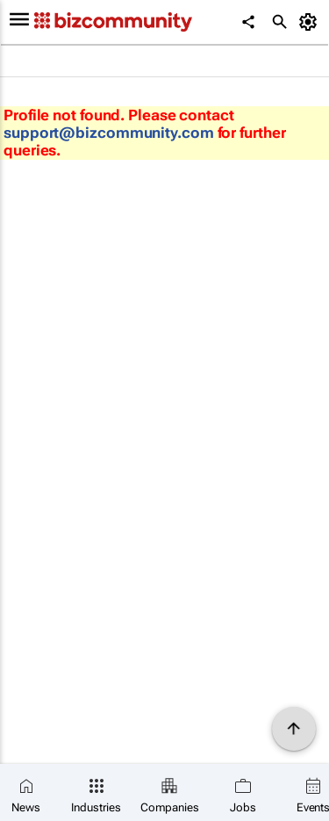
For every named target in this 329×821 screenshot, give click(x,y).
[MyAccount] (311, 22)
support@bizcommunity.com (109, 132)
